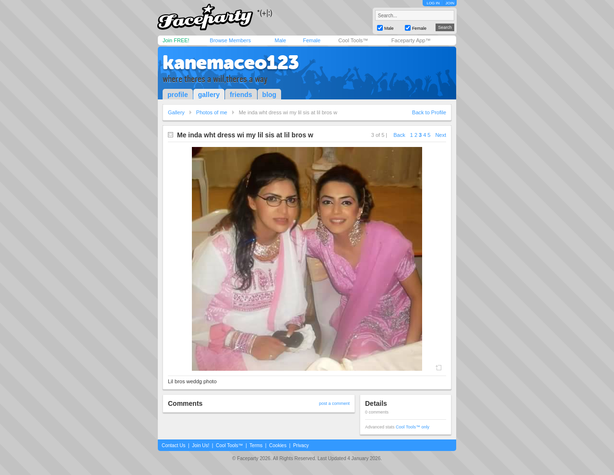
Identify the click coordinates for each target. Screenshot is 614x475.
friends (241, 94)
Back (399, 135)
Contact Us (173, 445)
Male (280, 40)
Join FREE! (176, 40)
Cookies (277, 445)
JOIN (450, 3)
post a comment (334, 403)
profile (177, 94)
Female (311, 40)
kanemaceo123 (231, 62)
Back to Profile (429, 112)
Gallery (176, 112)
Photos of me (211, 112)
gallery (209, 94)
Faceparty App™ (411, 40)
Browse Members (230, 40)
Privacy (301, 445)
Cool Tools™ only (412, 427)
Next (440, 135)
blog (269, 94)
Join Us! (200, 445)
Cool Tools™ (353, 40)
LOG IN (432, 3)
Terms (255, 445)
